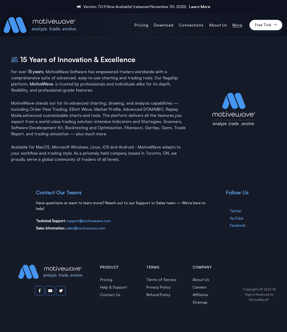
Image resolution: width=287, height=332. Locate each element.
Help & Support (113, 287)
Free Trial (266, 25)
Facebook (237, 225)
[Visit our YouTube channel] (50, 290)
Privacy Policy (158, 287)
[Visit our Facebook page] (39, 290)
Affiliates (200, 294)
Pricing (106, 279)
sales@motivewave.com (85, 228)
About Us (201, 279)
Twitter (235, 211)
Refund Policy (158, 294)
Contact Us (110, 294)
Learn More (199, 6)
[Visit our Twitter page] (61, 290)
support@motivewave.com (89, 221)
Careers (200, 287)
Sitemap (200, 302)
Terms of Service (161, 279)
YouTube (236, 218)
